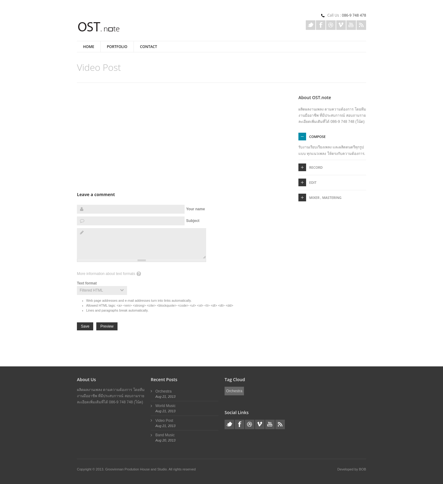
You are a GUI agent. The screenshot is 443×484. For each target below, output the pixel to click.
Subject (192, 221)
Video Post (164, 420)
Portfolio (117, 46)
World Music (165, 406)
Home (88, 46)
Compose (317, 136)
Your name (195, 209)
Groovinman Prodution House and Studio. (137, 469)
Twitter (310, 25)
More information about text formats (106, 274)
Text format (87, 283)
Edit (313, 182)
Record (316, 167)
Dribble (331, 25)
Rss (361, 25)
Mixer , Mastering (325, 197)
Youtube (351, 25)
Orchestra (163, 391)
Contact (148, 46)
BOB (362, 469)
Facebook (320, 25)
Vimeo (341, 25)
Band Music (165, 435)
